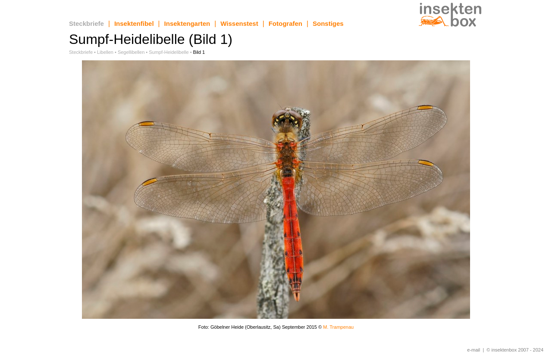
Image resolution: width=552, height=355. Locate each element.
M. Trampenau (338, 327)
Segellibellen (131, 52)
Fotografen (285, 23)
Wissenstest (239, 23)
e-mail (473, 349)
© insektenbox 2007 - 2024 (514, 349)
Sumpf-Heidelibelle (168, 52)
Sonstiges (328, 23)
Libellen (105, 52)
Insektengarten (187, 23)
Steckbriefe (86, 23)
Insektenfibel (134, 23)
